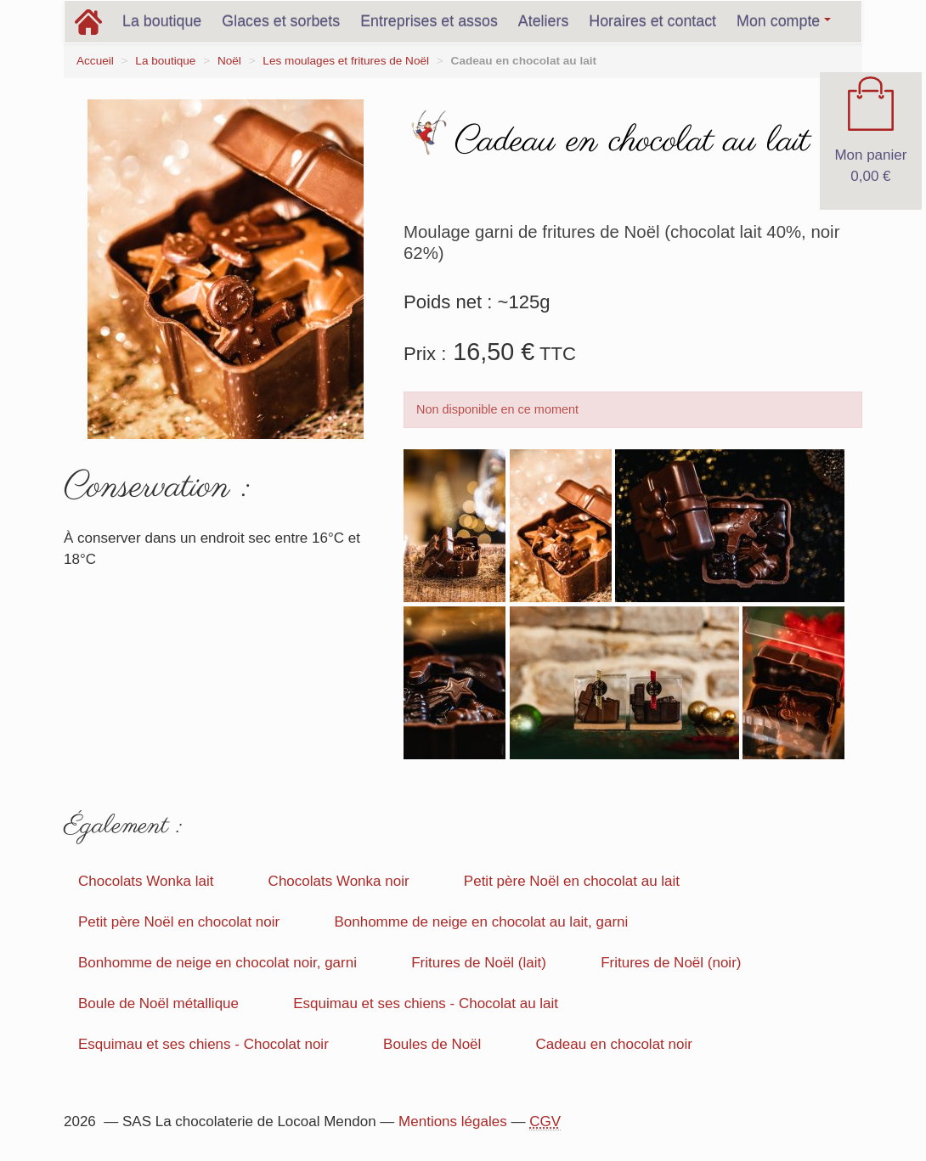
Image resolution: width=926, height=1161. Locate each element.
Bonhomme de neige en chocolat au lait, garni (481, 922)
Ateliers (543, 21)
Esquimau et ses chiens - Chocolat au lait (425, 1003)
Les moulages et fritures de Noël (346, 60)
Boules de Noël (432, 1044)
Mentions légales (452, 1121)
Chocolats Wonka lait (145, 881)
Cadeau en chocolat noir (614, 1044)
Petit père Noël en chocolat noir (178, 922)
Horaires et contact (652, 21)
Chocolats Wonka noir (338, 881)
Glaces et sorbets (281, 21)
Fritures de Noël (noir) (671, 963)
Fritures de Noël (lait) (478, 963)
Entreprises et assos (429, 21)
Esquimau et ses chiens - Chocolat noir (203, 1044)
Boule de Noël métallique (158, 1003)
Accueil (95, 60)
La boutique (161, 21)
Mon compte (784, 21)
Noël (229, 60)
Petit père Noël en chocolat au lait (572, 881)
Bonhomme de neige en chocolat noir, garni (217, 963)
